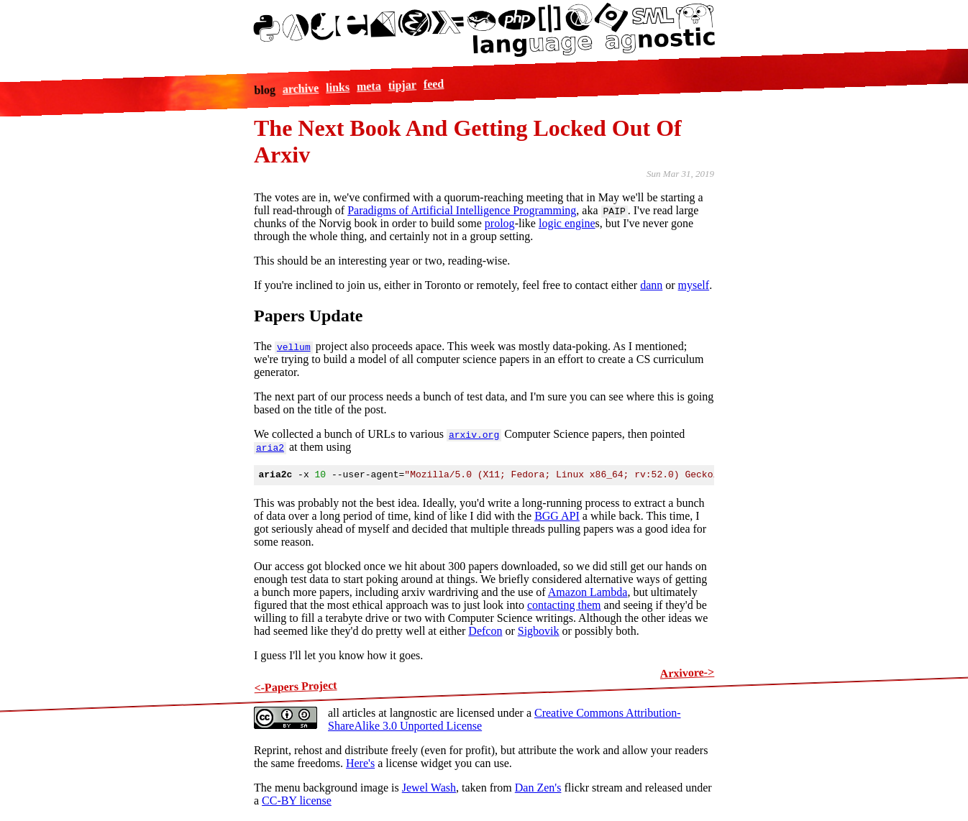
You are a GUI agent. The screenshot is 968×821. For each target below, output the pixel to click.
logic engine (567, 223)
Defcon (485, 633)
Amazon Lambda (588, 594)
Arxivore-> (686, 675)
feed (433, 83)
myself (694, 285)
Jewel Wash (429, 790)
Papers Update (308, 315)
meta (368, 86)
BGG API (557, 518)
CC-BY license (297, 803)
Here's (360, 765)
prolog (500, 223)
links (338, 87)
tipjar (402, 84)
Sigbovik (539, 633)
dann (651, 285)
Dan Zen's (538, 790)
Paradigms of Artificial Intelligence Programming (461, 210)
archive (300, 89)
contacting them (564, 607)
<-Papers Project (295, 688)
